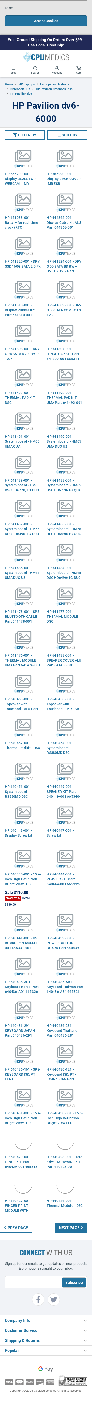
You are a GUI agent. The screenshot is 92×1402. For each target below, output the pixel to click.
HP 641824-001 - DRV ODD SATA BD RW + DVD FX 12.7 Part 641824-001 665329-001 (64, 271)
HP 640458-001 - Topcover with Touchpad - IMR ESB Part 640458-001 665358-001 (63, 709)
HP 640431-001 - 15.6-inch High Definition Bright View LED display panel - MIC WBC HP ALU (23, 1123)
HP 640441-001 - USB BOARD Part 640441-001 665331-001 (22, 943)
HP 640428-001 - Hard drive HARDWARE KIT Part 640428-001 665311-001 (64, 1164)
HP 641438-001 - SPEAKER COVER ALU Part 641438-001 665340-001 (64, 662)
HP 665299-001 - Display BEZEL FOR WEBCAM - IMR (20, 178)
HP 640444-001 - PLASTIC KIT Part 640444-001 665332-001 (63, 881)
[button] (25, 135)
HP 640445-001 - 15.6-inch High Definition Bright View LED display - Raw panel (23, 881)
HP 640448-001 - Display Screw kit (18, 833)
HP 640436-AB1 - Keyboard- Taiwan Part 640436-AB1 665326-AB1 (65, 989)
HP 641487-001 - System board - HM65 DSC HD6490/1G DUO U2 (22, 531)
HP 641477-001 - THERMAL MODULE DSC (62, 616)
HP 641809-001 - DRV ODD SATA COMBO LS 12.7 (64, 310)
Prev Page (16, 1227)
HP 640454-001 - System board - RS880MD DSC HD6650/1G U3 (60, 750)
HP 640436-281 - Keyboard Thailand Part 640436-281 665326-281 (62, 1033)
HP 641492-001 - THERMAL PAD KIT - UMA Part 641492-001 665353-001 (64, 400)
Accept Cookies (46, 20)
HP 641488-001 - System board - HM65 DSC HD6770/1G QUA (64, 485)
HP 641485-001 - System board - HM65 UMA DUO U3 (22, 572)
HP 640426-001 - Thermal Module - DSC (65, 1203)
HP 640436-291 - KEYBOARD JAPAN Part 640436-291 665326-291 (20, 1033)
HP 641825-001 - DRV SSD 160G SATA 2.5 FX (23, 264)
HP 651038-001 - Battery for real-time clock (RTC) (21, 222)
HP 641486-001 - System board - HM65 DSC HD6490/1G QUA (64, 529)
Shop (13, 70)
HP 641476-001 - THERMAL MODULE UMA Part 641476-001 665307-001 (22, 662)
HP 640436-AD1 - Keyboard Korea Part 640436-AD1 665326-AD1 (22, 989)
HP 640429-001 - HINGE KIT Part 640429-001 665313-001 (22, 1164)
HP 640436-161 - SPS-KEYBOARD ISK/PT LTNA (22, 1074)
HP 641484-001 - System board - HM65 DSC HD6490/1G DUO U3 (64, 575)
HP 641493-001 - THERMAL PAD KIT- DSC (20, 397)
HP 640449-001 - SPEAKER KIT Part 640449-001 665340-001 (63, 794)
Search (35, 70)
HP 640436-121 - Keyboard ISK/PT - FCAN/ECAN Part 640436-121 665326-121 (63, 1079)
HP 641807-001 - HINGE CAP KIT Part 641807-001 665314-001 (63, 356)
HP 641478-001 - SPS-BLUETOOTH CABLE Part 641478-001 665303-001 (22, 618)
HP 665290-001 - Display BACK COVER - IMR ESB (65, 178)
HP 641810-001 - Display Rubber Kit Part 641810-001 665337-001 (20, 312)
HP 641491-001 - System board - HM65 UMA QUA (22, 441)
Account (57, 70)
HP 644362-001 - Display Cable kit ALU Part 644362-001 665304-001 (64, 225)
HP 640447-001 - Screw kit (60, 833)
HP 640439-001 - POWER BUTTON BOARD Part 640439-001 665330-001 (63, 945)
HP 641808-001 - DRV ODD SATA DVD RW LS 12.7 (22, 354)
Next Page (71, 1227)
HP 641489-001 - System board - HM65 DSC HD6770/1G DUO (22, 485)
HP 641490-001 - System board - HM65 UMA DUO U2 (64, 441)
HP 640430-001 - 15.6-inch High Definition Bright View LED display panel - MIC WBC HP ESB (65, 1123)
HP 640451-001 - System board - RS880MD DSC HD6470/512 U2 (18, 794)
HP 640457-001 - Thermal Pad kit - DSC (22, 745)
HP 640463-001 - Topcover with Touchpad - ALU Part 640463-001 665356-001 (22, 709)
